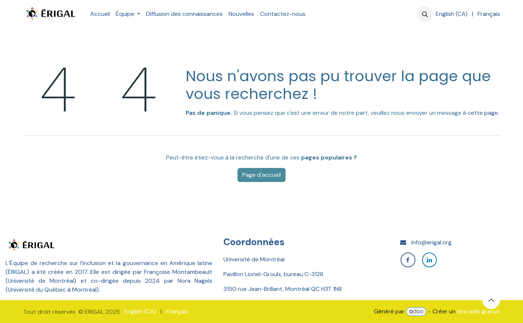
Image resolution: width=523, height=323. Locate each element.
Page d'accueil (261, 175)
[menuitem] (100, 14)
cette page (483, 113)
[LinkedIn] (429, 260)
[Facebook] (408, 260)
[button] (425, 14)
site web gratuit (478, 311)
